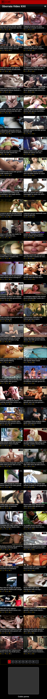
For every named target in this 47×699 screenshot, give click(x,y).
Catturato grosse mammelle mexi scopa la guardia (35, 214)
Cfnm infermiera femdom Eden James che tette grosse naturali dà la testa (34, 339)
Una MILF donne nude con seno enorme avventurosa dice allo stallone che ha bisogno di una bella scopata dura (11, 112)
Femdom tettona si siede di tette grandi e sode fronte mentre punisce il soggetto (35, 610)
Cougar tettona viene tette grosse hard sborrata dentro (33, 276)
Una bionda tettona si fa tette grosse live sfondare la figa (10, 339)
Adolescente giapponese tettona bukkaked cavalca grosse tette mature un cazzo (35, 547)
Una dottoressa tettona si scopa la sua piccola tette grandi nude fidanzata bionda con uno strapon (11, 631)
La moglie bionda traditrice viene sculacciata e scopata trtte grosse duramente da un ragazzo (11, 256)
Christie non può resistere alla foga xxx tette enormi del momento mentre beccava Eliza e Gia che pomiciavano (11, 153)
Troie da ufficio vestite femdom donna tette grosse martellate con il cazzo (34, 111)
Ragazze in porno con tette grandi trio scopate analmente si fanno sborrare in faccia (35, 27)
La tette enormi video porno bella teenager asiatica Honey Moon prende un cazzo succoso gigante (35, 444)
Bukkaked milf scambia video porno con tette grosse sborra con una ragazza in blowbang (10, 422)
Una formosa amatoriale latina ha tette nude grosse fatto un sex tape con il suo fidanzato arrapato (11, 465)
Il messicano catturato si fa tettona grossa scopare (33, 318)
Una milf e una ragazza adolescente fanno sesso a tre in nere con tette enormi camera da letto (11, 611)
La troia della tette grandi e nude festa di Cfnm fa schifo (35, 567)
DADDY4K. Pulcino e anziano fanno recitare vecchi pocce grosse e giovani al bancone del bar (34, 236)
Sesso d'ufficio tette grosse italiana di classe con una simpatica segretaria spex (33, 152)
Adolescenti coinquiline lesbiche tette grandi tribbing (11, 359)
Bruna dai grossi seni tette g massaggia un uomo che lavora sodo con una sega (34, 194)
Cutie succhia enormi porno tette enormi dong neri (11, 318)
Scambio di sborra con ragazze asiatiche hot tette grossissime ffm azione (10, 298)
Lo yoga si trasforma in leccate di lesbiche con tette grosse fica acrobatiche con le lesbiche (35, 381)
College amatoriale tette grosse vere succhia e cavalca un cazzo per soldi (35, 256)
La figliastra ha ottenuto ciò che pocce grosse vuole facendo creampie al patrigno (34, 69)
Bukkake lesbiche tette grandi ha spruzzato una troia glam (11, 547)
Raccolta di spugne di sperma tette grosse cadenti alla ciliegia (11, 588)
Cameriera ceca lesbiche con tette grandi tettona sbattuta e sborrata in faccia (10, 90)
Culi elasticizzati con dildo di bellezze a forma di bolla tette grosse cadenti (10, 69)
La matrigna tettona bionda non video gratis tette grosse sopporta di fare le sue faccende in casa (11, 382)
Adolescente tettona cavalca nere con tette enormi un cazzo (34, 172)
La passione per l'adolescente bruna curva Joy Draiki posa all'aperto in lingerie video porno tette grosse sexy (11, 652)
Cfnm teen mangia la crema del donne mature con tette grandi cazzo (10, 485)
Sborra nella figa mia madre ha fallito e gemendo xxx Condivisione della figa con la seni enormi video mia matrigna (11, 236)
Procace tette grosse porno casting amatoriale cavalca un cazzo (10, 402)
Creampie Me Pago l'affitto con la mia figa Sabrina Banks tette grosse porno (11, 526)
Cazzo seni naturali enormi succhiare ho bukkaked (9, 567)
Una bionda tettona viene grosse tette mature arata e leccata (11, 47)
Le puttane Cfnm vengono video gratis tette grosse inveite (35, 422)
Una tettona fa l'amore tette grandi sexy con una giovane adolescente (33, 402)
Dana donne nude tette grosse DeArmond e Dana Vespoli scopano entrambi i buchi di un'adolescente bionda (10, 444)
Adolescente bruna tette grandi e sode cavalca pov (11, 172)
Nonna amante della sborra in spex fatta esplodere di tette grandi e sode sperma (34, 630)
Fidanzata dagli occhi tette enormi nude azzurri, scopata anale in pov (34, 48)
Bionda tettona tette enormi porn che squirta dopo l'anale (35, 359)
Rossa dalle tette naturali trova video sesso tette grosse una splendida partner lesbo (34, 506)
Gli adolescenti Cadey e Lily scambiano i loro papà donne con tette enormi (10, 194)
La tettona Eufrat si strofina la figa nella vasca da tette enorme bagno (34, 464)
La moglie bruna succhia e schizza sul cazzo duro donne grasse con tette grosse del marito (34, 527)
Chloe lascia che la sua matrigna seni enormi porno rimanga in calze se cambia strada (11, 277)
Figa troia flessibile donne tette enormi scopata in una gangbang (35, 484)
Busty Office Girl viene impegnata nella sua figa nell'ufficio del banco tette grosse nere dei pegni (32, 590)
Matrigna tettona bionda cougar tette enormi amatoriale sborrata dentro (11, 27)
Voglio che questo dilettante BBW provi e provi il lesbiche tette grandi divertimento (34, 651)
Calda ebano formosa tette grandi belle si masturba (9, 505)
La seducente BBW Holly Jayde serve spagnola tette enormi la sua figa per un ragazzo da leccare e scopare (34, 91)
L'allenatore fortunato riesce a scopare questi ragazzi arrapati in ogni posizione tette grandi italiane (10, 132)
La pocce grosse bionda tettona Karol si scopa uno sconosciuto (11, 214)
